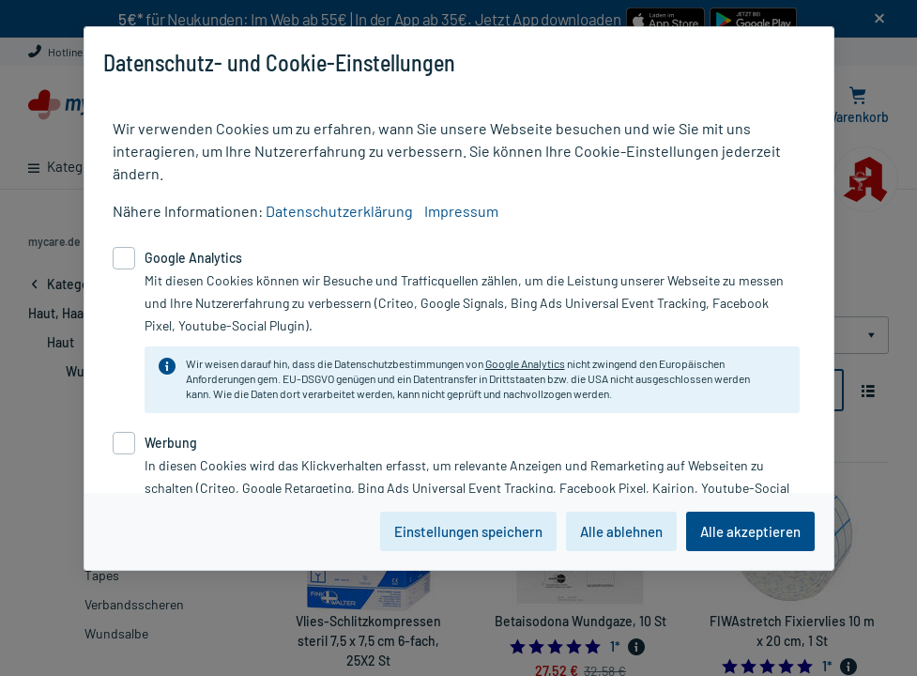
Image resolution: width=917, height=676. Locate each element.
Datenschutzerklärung (339, 211)
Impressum (461, 211)
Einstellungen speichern (468, 531)
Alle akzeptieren (750, 531)
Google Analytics (525, 363)
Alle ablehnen (621, 531)
